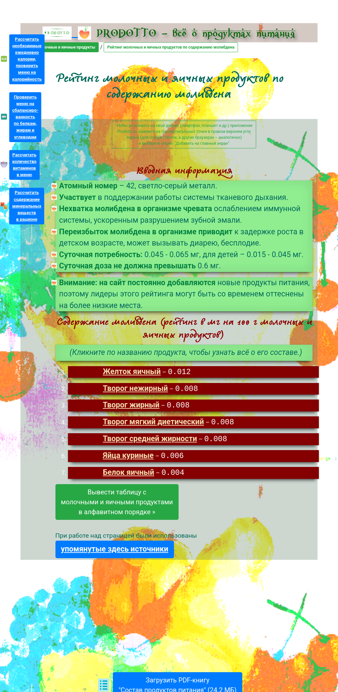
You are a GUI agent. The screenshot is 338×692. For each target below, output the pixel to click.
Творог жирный (131, 406)
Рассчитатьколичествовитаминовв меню (24, 164)
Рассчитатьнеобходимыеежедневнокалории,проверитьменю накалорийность (27, 59)
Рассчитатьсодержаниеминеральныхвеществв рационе (26, 206)
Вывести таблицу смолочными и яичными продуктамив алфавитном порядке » (117, 504)
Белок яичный (128, 475)
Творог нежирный (135, 389)
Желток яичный (132, 372)
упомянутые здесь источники (114, 551)
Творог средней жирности (150, 440)
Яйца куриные (128, 457)
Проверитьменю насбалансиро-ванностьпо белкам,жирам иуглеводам (25, 117)
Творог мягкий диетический (153, 423)
